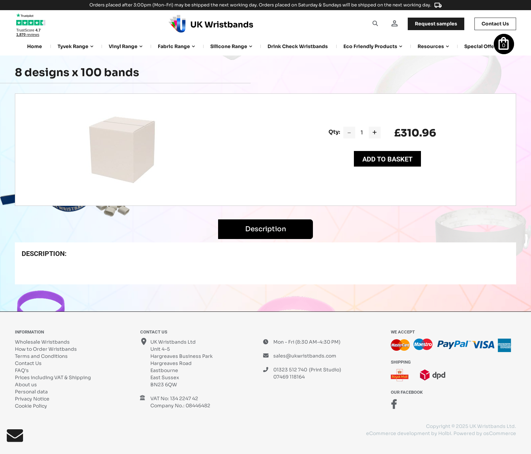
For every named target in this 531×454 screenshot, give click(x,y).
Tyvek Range (73, 46)
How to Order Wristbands (46, 349)
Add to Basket (387, 159)
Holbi (444, 433)
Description (265, 229)
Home (34, 46)
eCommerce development (398, 433)
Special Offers (481, 46)
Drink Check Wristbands (298, 46)
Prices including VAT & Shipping (53, 377)
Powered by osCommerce (484, 433)
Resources (431, 46)
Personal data (31, 392)
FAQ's (22, 370)
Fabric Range (174, 46)
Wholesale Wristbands (42, 342)
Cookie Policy (31, 406)
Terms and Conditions (41, 356)
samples (436, 24)
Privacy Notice (32, 399)
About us (26, 385)
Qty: (334, 131)
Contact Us (28, 363)
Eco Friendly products (370, 46)
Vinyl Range (123, 46)
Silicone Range (228, 46)
